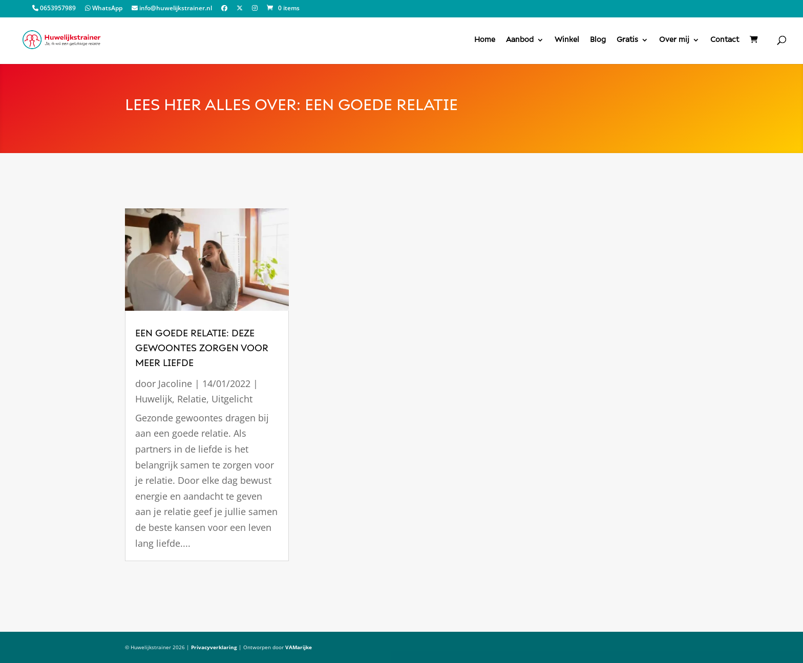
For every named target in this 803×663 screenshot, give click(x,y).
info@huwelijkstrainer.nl (172, 8)
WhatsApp (103, 8)
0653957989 (54, 8)
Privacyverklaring (214, 647)
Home (484, 40)
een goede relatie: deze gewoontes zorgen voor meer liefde (201, 348)
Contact (724, 40)
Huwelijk (153, 399)
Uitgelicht (232, 399)
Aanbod (520, 40)
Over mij (674, 40)
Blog (598, 40)
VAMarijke (298, 647)
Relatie (191, 399)
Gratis (627, 40)
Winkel (567, 40)
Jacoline (175, 383)
